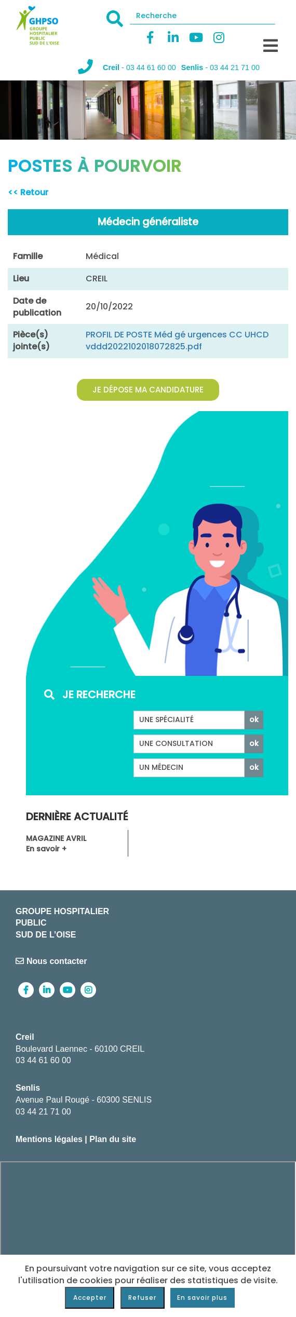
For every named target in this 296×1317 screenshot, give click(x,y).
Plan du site (112, 1139)
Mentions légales (49, 1139)
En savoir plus (202, 1297)
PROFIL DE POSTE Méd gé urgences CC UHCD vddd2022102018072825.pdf (177, 340)
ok (254, 719)
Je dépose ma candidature (148, 389)
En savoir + (46, 849)
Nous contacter (51, 961)
